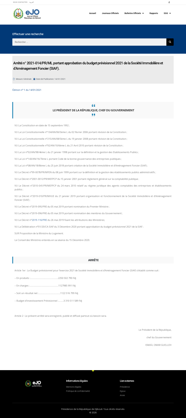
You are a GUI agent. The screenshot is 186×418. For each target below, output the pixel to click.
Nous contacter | (20, 2)
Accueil (92, 13)
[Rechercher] (170, 42)
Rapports (154, 13)
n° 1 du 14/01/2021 (26, 90)
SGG (167, 13)
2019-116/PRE (40, 220)
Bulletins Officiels (134, 13)
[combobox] (89, 42)
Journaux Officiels (110, 13)
